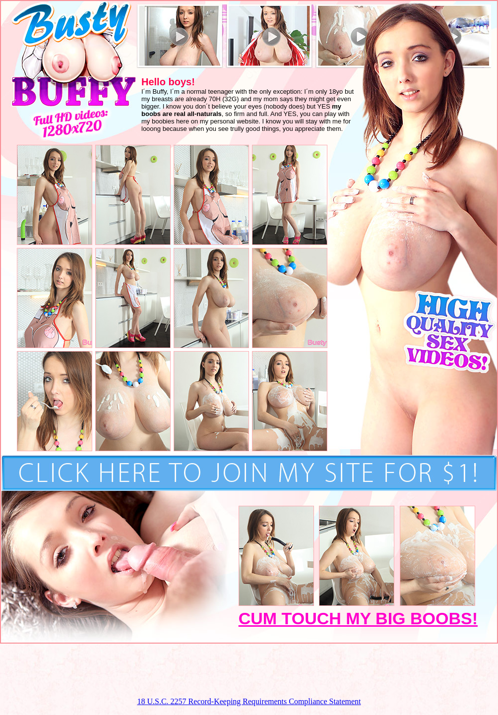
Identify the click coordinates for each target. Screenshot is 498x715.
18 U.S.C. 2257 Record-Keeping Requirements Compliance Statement (249, 701)
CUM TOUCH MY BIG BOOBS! (358, 618)
